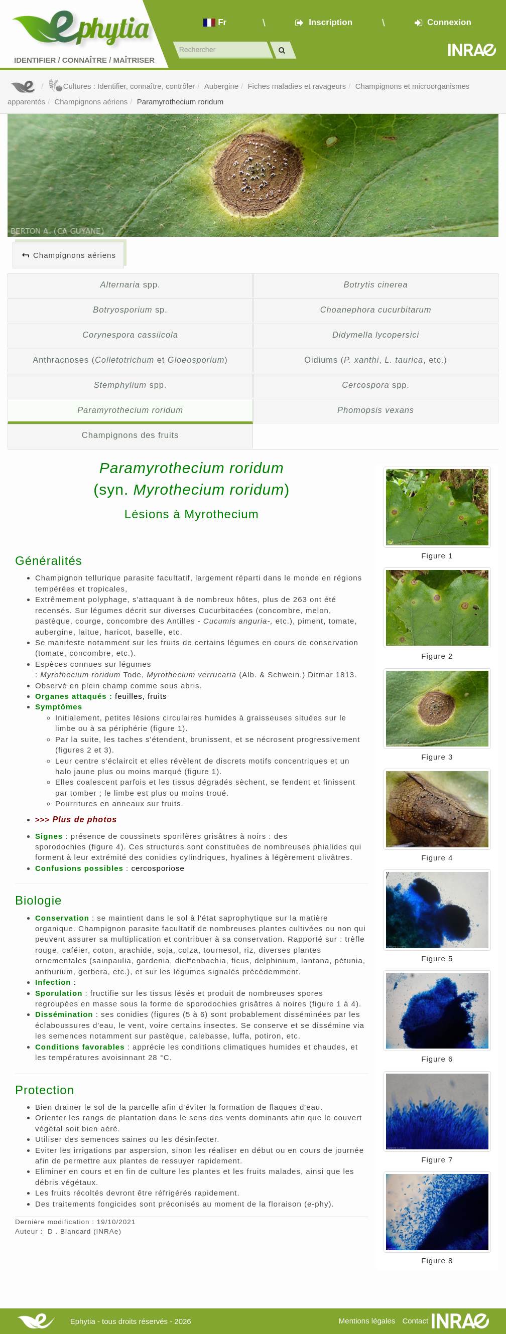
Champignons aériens (91, 101)
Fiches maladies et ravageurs (296, 86)
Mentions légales (367, 1320)
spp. (130, 284)
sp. (130, 309)
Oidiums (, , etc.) (375, 359)
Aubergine (221, 86)
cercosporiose (157, 868)
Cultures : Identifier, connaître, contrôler (121, 86)
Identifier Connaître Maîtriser (84, 60)
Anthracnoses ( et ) (130, 359)
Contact (415, 1320)
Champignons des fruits (130, 434)
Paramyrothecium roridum (180, 101)
